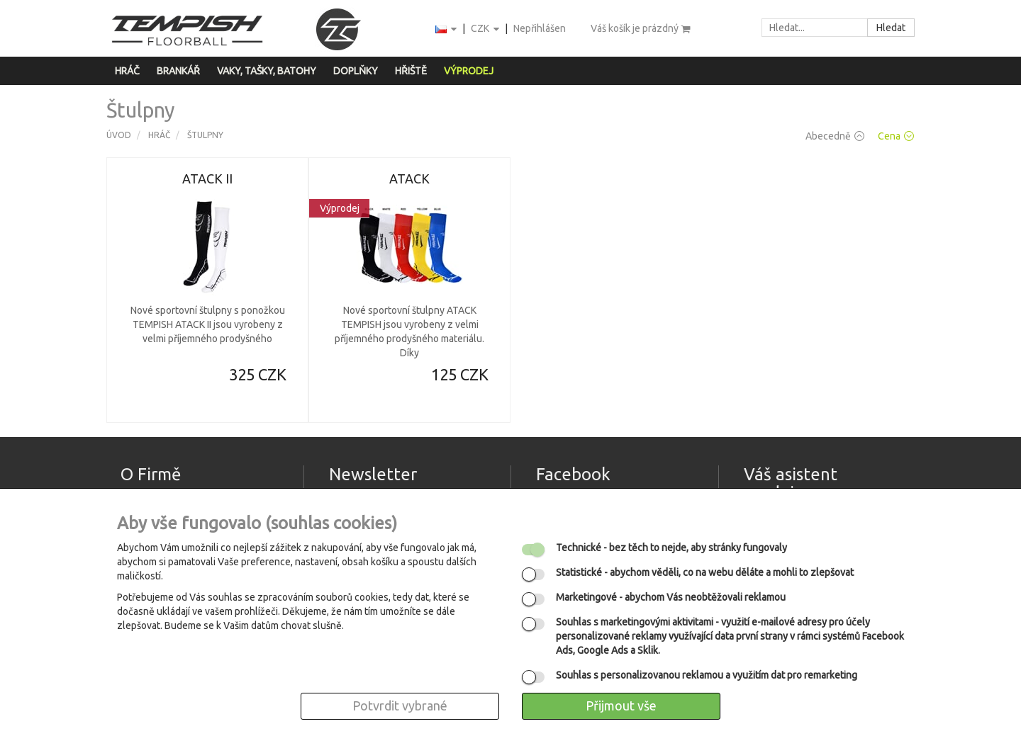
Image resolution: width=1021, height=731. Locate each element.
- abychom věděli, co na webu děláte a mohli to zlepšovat (705, 572)
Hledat (890, 27)
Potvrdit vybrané (399, 705)
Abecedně (834, 136)
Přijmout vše (621, 705)
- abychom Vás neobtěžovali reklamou (671, 597)
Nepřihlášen (539, 28)
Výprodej (468, 70)
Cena (896, 136)
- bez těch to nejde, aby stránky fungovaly (671, 547)
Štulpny (205, 135)
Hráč (127, 70)
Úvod (118, 135)
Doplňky (355, 70)
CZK (486, 29)
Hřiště (411, 70)
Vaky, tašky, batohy (266, 70)
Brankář (178, 70)
